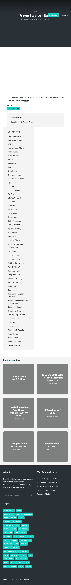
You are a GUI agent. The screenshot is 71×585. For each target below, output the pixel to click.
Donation (53, 15)
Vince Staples (12, 98)
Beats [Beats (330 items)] (19, 514)
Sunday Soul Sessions (46, 490)
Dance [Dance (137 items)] (21, 518)
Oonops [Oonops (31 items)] (14, 555)
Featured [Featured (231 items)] (7, 536)
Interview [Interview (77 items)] (8, 544)
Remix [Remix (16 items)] (6, 562)
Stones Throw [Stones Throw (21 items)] (23, 562)
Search (31, 495)
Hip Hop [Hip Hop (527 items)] (6, 540)
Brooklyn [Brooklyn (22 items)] (28, 514)
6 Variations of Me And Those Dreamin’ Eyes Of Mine (19, 411)
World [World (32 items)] (28, 566)
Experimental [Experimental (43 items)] (20, 533)
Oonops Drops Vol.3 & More (18, 377)
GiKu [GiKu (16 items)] (22, 536)
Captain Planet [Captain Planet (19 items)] (10, 518)
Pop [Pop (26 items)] (30, 555)
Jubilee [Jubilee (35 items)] (24, 544)
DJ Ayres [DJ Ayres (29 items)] (7, 521)
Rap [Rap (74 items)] (17, 559)
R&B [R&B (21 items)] (5, 559)
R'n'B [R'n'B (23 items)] (11, 559)
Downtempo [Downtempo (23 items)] (8, 525)
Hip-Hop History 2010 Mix (48, 486)
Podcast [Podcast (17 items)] (23, 555)
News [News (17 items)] (6, 555)
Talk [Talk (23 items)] (5, 566)
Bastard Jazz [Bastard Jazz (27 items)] (9, 514)
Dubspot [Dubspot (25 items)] (25, 525)
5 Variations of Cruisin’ (52, 445)
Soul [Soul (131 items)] (13, 562)
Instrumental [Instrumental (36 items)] (25, 540)
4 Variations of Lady (52, 411)
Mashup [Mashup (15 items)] (15, 547)
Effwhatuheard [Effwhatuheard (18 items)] (10, 529)
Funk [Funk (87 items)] (16, 536)
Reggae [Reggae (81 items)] (24, 559)
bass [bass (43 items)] (19, 510)
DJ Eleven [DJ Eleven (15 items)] (17, 521)
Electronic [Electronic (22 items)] (23, 529)
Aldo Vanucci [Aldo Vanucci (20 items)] (9, 510)
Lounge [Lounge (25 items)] (7, 547)
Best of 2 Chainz (44, 494)
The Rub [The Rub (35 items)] (13, 566)
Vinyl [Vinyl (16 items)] (21, 566)
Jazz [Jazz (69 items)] (16, 544)
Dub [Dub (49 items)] (17, 525)
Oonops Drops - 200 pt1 (47, 479)
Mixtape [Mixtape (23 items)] (24, 551)
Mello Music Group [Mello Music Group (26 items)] (11, 551)
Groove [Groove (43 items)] (29, 536)
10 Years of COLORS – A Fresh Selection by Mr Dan (52, 378)
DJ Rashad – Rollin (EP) (47, 483)
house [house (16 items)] (14, 540)
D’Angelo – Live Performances (19, 445)
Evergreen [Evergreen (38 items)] (8, 533)
